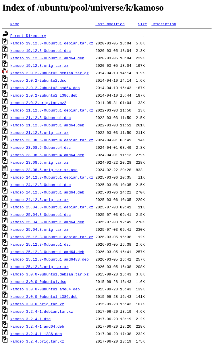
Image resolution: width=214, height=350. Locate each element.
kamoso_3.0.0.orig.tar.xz (37, 303)
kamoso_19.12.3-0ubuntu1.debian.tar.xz (51, 43)
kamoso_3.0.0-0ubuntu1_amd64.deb (45, 289)
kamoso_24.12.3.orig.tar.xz (39, 199)
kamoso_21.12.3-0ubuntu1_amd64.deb (47, 125)
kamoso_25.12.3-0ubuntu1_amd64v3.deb (49, 259)
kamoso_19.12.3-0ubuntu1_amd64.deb (47, 57)
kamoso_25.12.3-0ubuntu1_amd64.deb (47, 251)
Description (163, 23)
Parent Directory (28, 35)
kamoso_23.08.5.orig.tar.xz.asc (44, 169)
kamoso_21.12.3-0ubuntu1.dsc (40, 117)
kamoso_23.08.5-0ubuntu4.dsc (40, 147)
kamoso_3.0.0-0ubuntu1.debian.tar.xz (49, 274)
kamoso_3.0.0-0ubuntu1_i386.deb (44, 296)
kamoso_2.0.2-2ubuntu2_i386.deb (44, 95)
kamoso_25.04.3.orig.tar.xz (39, 229)
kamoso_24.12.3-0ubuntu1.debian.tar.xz (51, 177)
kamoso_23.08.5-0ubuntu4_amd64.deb (47, 154)
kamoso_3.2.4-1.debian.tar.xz (41, 311)
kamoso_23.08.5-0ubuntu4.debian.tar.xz (51, 139)
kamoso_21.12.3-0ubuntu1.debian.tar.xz (51, 110)
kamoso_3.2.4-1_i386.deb (36, 333)
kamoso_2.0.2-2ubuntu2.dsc (38, 80)
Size (142, 23)
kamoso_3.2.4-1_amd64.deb (37, 326)
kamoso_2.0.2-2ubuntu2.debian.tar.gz (49, 72)
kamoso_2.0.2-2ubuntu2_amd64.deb (45, 87)
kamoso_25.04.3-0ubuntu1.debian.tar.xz (51, 207)
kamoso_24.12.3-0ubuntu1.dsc (40, 184)
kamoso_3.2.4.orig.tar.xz (37, 341)
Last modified (109, 23)
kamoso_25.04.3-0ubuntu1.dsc (40, 214)
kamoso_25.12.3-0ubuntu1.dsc (40, 244)
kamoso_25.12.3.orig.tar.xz (39, 266)
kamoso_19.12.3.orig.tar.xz (39, 65)
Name (14, 23)
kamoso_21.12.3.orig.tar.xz (39, 132)
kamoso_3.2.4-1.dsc (30, 318)
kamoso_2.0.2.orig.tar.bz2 (38, 102)
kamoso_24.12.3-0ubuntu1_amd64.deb (47, 192)
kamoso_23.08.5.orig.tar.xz (39, 162)
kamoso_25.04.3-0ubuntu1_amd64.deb (47, 221)
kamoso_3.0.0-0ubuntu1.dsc (38, 281)
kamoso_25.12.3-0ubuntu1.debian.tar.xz (51, 236)
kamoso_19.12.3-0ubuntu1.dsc (40, 50)
